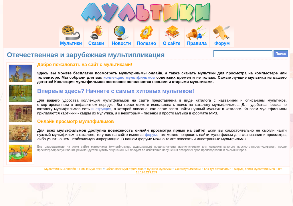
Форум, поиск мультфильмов (254, 169)
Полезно (146, 41)
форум (151, 134)
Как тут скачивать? (217, 169)
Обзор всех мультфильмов (124, 169)
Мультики (71, 41)
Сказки (96, 41)
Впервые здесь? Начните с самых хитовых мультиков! (115, 91)
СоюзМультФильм (188, 169)
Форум (222, 41)
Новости (121, 41)
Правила (196, 41)
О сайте (171, 41)
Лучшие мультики (159, 169)
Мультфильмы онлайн (60, 169)
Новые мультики (90, 169)
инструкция (101, 109)
